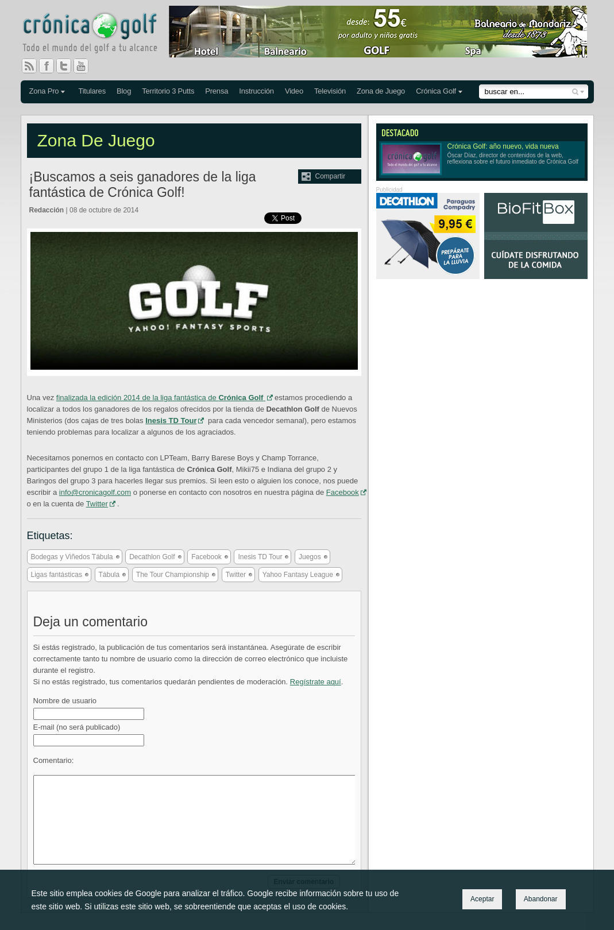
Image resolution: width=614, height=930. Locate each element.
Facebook (51, 66)
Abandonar (541, 899)
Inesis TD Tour (260, 557)
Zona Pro (44, 91)
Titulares (92, 91)
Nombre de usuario (65, 700)
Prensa (216, 91)
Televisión (330, 91)
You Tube (85, 66)
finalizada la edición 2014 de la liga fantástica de (160, 397)
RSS (29, 66)
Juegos (310, 557)
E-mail (77, 727)
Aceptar (482, 899)
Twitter (68, 66)
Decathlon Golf (152, 557)
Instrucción (256, 91)
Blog (124, 91)
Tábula (109, 575)
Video (294, 91)
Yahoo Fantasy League (297, 575)
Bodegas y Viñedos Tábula (72, 557)
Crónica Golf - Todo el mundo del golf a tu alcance (98, 34)
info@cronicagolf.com (95, 492)
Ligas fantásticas (56, 575)
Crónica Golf (436, 91)
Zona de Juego (381, 91)
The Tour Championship (172, 575)
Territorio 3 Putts (168, 91)
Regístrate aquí (315, 681)
